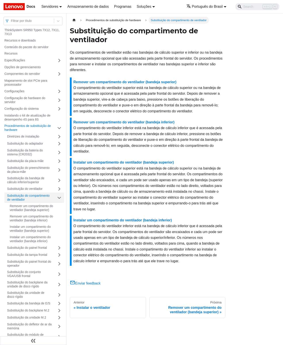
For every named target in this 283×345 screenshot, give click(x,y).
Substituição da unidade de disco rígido (25, 294)
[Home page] (74, 20)
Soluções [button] (144, 6)
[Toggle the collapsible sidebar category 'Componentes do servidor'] (59, 73)
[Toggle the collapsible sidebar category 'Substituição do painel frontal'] (59, 247)
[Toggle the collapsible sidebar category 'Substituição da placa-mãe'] (59, 161)
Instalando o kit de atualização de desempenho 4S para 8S (27, 117)
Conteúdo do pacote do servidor (26, 47)
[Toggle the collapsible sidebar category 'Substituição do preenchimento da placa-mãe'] (59, 170)
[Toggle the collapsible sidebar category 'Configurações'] (59, 91)
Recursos (10, 53)
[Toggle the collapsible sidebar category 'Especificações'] (59, 60)
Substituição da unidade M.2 (26, 317)
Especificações (14, 60)
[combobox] (11, 20)
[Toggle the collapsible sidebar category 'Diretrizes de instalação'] (59, 136)
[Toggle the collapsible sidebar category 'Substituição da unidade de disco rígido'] (59, 295)
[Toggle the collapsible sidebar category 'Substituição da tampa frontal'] (59, 254)
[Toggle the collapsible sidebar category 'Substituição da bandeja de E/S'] (59, 303)
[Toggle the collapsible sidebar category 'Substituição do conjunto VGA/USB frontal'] (59, 274)
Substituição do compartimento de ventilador (28, 197)
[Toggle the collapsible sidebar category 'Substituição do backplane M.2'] (59, 310)
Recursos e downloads (20, 40)
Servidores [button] (49, 6)
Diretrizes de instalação (23, 136)
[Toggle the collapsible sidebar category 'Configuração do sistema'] (59, 108)
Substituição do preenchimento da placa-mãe (28, 169)
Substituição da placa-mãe (25, 161)
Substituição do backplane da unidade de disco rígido (27, 284)
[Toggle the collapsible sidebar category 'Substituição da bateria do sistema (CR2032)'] (59, 152)
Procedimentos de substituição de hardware (27, 128)
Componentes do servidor (22, 73)
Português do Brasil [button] (204, 6)
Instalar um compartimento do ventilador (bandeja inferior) (30, 239)
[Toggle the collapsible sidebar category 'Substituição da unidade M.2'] (59, 317)
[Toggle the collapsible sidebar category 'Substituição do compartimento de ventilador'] (59, 197)
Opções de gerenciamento (22, 67)
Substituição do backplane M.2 (28, 310)
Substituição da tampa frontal (27, 254)
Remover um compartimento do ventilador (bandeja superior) (31, 208)
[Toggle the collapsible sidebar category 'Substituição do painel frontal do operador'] (59, 263)
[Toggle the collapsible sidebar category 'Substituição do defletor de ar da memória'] (59, 326)
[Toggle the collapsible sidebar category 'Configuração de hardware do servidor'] (59, 100)
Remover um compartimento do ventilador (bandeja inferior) (31, 218)
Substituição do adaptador (25, 143)
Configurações (14, 91)
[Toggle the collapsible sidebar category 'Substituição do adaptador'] (59, 143)
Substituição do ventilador (24, 188)
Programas (122, 6)
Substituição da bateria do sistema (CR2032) (25, 152)
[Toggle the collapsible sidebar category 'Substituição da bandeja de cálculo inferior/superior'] (59, 180)
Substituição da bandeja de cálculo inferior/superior (25, 180)
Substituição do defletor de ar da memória (29, 326)
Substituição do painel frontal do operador (29, 263)
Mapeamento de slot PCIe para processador (25, 82)
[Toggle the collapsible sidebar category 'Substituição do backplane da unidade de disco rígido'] (59, 284)
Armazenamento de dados (88, 6)
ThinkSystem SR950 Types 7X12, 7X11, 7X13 (32, 32)
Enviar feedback (85, 283)
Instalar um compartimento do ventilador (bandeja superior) (30, 228)
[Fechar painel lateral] (33, 340)
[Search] (257, 6)
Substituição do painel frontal (27, 247)
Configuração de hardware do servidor (24, 100)
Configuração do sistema (21, 108)
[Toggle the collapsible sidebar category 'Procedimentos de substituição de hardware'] (59, 128)
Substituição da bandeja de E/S (28, 303)
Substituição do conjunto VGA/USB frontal (24, 274)
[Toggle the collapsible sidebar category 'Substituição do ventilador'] (59, 188)
